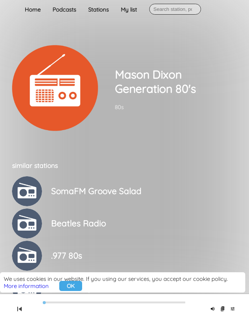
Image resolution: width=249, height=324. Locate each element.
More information (26, 286)
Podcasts (64, 9)
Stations (98, 9)
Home (32, 9)
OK (71, 286)
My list (129, 9)
